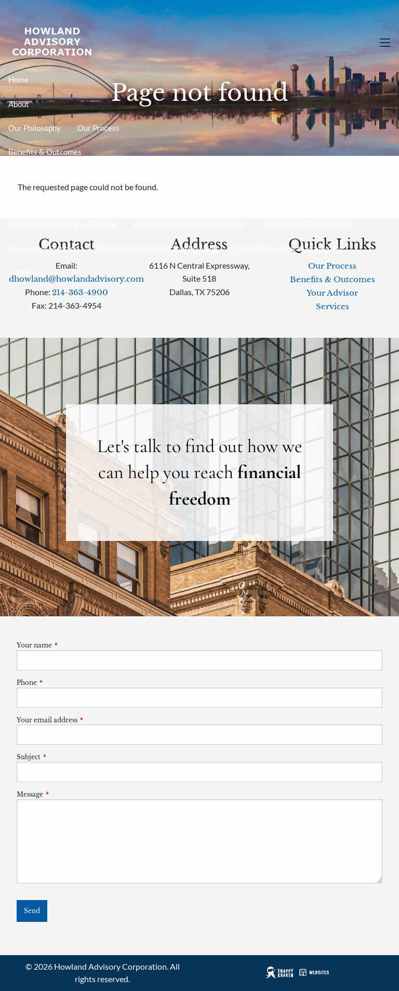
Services (22, 200)
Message (64, 794)
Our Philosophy (34, 128)
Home (18, 79)
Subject (63, 757)
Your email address (81, 720)
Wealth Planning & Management (189, 224)
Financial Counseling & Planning (62, 224)
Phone (61, 682)
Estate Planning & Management (288, 248)
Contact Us (27, 272)
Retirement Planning (43, 248)
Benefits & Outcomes (45, 151)
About (18, 104)
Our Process (98, 128)
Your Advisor (30, 176)
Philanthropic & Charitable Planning (157, 248)
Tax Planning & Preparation (307, 224)
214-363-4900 (80, 292)
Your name (69, 645)
